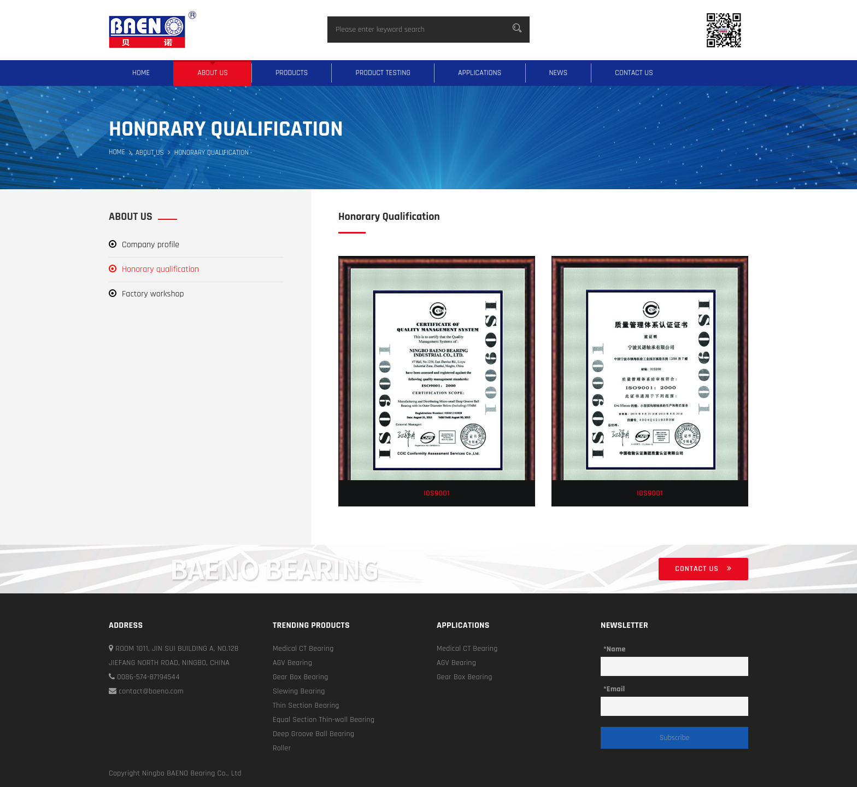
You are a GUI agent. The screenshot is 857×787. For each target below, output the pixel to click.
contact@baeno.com (146, 691)
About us (212, 73)
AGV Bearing (292, 663)
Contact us (634, 73)
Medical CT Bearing (303, 649)
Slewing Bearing (299, 691)
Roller (282, 748)
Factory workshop (146, 294)
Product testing (382, 73)
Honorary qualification (154, 269)
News (558, 73)
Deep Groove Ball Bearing (313, 734)
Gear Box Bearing (300, 677)
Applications (480, 73)
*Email (614, 689)
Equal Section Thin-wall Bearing (323, 720)
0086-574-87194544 (144, 677)
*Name (614, 649)
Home (141, 73)
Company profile (144, 244)
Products (291, 73)
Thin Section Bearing (306, 705)
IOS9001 (437, 493)
